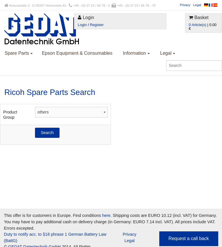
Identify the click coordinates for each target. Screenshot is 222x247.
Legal (197, 5)
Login (82, 25)
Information (136, 53)
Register (97, 25)
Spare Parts (19, 53)
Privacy (185, 5)
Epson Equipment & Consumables (77, 53)
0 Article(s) (197, 25)
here (106, 215)
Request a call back (189, 238)
